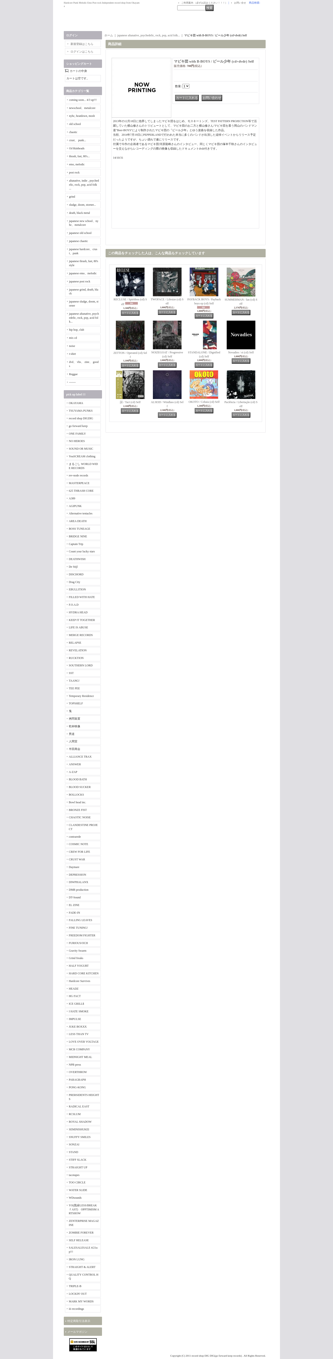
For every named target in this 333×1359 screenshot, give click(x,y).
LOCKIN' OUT (78, 1293)
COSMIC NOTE (78, 844)
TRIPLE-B (75, 1286)
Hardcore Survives (79, 981)
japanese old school (80, 233)
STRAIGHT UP (78, 1167)
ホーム (108, 35)
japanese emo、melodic (83, 273)
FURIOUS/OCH (78, 943)
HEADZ (74, 988)
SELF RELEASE (79, 1240)
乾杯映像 (74, 726)
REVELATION (78, 650)
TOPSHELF (76, 703)
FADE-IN (74, 912)
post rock (74, 172)
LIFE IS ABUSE (78, 627)
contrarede (75, 836)
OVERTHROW (78, 1072)
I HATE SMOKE (79, 1011)
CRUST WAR (77, 859)
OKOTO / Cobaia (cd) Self (204, 402)
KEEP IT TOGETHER (82, 620)
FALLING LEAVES (80, 920)
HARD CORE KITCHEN (84, 973)
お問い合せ (240, 2)
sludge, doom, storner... (82, 204)
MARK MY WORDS (81, 1301)
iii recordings (76, 1308)
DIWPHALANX (78, 882)
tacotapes (74, 1175)
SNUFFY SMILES (80, 1137)
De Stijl (73, 566)
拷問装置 (74, 718)
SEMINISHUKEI (79, 1129)
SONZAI (74, 1144)
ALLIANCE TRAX (80, 756)
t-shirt (72, 354)
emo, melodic (77, 164)
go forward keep (78, 426)
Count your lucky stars (82, 551)
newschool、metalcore (82, 108)
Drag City (74, 582)
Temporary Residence (81, 696)
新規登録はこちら (81, 44)
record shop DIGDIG (81, 418)
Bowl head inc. (77, 802)
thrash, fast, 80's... (79, 156)
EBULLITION (77, 589)
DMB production (78, 889)
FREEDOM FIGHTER (82, 935)
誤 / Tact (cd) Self (130, 402)
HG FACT (75, 996)
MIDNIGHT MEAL (80, 1057)
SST (71, 673)
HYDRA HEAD (78, 612)
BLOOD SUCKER (80, 787)
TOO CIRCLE (77, 1182)
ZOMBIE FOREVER (81, 1232)
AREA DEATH (77, 521)
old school (75, 124)
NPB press (75, 1064)
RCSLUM (75, 1114)
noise (72, 346)
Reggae (73, 374)
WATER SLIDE (78, 1190)
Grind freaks (76, 958)
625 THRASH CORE (81, 490)
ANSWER (75, 764)
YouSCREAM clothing (82, 456)
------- (72, 382)
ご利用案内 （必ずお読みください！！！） (204, 2)
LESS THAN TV (79, 1034)
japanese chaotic (78, 241)
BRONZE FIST (78, 810)
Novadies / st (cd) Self (241, 352)
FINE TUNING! (78, 927)
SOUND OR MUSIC (81, 448)
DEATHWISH (77, 559)
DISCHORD (76, 574)
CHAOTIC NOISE (80, 817)
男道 (72, 734)
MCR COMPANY (79, 1049)
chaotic (73, 132)
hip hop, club (76, 329)
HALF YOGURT (79, 965)
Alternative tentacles (80, 513)
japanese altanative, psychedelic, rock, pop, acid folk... (84, 318)
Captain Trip (76, 544)
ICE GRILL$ (76, 1003)
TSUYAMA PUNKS (81, 410)
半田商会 (74, 749)
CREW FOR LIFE (79, 851)
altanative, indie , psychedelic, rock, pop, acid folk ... (84, 184)
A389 (72, 498)
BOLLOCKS (76, 794)
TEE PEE (74, 688)
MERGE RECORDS (81, 635)
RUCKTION (76, 658)
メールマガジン (77, 1331)
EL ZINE (74, 905)
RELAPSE (75, 642)
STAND (73, 1152)
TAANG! (74, 680)
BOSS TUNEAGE (79, 528)
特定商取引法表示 (78, 1321)
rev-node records (78, 475)
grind (72, 196)
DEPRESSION (77, 874)
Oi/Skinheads (77, 148)
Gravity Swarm (77, 950)
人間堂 (73, 741)
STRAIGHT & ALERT (82, 1267)
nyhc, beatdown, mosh (82, 116)
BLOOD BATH (78, 779)
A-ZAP (73, 772)
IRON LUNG (77, 1259)
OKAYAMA (76, 403)
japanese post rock (79, 281)
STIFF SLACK (77, 1159)
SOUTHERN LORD (81, 665)
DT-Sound (75, 897)
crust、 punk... (77, 140)
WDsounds (75, 1197)
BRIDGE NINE (78, 536)
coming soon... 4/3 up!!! (83, 100)
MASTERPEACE (79, 483)
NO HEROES (77, 441)
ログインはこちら (81, 51)
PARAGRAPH (77, 1079)
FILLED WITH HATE (82, 597)
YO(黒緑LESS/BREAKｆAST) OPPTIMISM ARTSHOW (84, 1209)
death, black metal (79, 213)
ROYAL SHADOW (80, 1121)
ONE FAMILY (77, 433)
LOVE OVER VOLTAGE (84, 1041)
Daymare (74, 867)
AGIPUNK (75, 506)
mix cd (73, 338)
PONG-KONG (77, 1087)
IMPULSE (75, 1019)
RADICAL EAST (79, 1106)
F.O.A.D (74, 604)
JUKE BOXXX (78, 1026)
